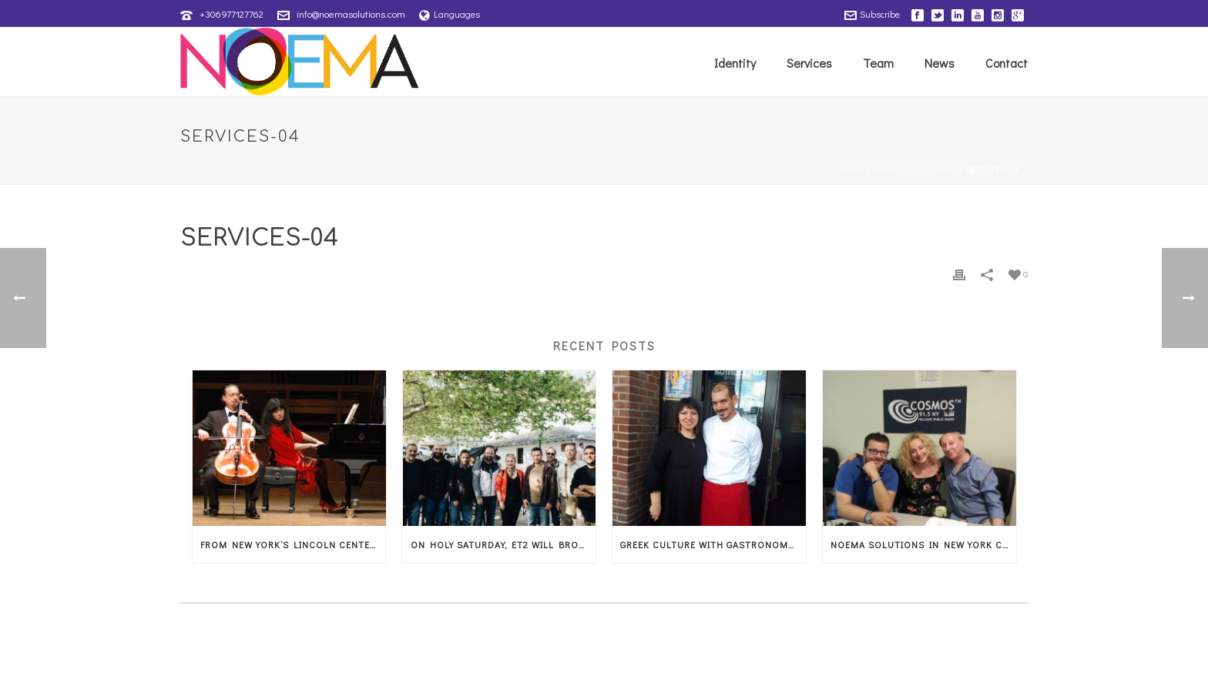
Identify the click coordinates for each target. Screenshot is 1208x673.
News (939, 63)
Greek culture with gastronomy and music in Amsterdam (713, 544)
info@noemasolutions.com (351, 13)
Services (809, 63)
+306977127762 (231, 13)
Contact (1006, 63)
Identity (735, 63)
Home (852, 170)
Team (878, 63)
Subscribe (872, 14)
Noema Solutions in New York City (923, 544)
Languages (449, 14)
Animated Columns (914, 170)
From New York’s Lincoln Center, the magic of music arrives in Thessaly (293, 544)
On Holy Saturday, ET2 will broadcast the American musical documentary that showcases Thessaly (503, 544)
